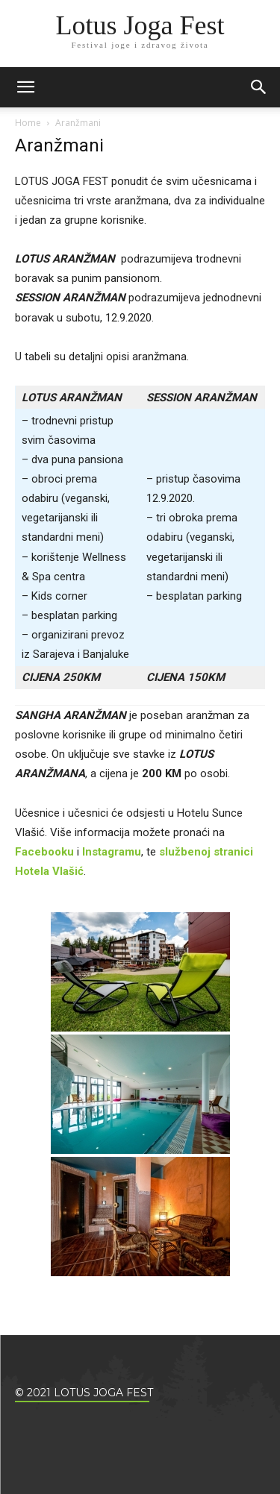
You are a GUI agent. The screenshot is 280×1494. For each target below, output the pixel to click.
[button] (259, 87)
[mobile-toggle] (25, 87)
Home (28, 122)
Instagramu (111, 852)
